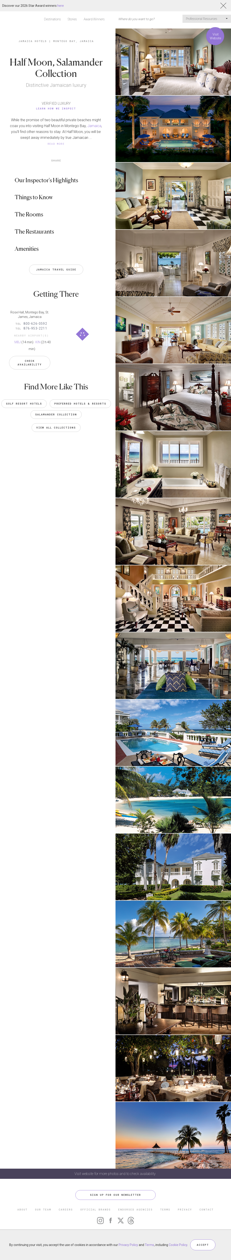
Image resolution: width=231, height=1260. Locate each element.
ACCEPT (203, 1244)
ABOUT (22, 1209)
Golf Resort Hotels (24, 403)
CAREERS (66, 1209)
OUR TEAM (43, 1209)
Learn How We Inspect (56, 108)
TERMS (165, 1209)
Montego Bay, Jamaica (73, 41)
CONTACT (206, 1209)
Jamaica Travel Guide (56, 269)
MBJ (17, 342)
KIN (37, 342)
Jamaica (94, 126)
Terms (149, 1245)
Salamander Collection (56, 414)
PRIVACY (185, 1209)
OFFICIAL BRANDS (95, 1209)
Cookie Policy (178, 1245)
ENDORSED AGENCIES (135, 1209)
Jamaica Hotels (32, 41)
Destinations (52, 19)
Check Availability (30, 362)
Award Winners (94, 19)
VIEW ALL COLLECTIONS (56, 427)
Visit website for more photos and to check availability (115, 1174)
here (60, 5)
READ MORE (56, 143)
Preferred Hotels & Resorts (80, 403)
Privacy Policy (128, 1245)
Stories (72, 19)
